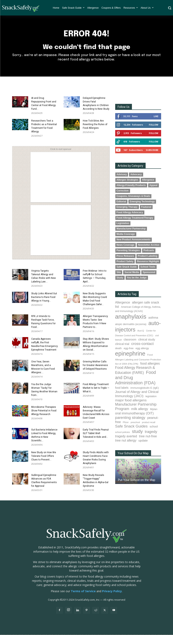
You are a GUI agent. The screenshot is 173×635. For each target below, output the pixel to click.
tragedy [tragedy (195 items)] (151, 432)
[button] (169, 7)
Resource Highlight (148, 261)
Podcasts (148, 250)
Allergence (148, 180)
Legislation (123, 223)
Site (119, 272)
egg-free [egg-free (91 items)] (129, 348)
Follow (153, 124)
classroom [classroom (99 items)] (130, 339)
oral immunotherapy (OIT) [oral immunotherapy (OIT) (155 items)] (134, 413)
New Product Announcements (134, 239)
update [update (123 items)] (143, 441)
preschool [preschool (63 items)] (135, 422)
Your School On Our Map (133, 453)
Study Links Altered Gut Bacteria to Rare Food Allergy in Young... (44, 297)
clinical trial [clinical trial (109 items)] (122, 344)
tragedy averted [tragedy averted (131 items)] (126, 436)
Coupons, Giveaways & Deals (133, 196)
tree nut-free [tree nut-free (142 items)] (148, 436)
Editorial (121, 201)
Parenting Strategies (128, 250)
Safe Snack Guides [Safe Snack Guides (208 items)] (131, 426)
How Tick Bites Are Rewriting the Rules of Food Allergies (95, 125)
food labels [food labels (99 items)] (121, 388)
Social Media (131, 272)
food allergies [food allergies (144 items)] (150, 363)
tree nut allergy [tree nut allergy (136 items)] (126, 441)
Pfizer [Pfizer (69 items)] (126, 422)
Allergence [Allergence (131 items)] (122, 302)
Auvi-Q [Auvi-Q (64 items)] (140, 331)
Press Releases (125, 256)
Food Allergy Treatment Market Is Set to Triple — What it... (96, 388)
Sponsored (149, 272)
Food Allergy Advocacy (130, 212)
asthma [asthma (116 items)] (153, 317)
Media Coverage (126, 234)
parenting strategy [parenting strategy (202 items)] (130, 418)
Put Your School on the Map (136, 480)
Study (120, 277)
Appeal (153, 185)
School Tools (147, 267)
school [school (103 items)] (154, 426)
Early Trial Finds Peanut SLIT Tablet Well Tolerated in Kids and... (96, 433)
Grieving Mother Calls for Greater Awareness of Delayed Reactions (95, 365)
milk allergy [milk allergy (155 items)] (139, 409)
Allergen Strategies (127, 180)
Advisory (122, 174)
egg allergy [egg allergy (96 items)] (142, 348)
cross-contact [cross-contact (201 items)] (142, 344)
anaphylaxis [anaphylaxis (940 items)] (130, 316)
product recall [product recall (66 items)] (148, 422)
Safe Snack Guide (127, 267)
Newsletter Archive (149, 245)
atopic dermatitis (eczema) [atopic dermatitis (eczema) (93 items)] (130, 324)
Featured (146, 207)
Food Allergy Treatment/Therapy (135, 218)
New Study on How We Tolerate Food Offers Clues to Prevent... (43, 456)
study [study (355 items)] (137, 431)
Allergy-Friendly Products (131, 185)
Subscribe (152, 150)
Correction (123, 190)
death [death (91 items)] (118, 348)
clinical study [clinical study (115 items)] (146, 339)
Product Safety (125, 261)
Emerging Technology (142, 201)
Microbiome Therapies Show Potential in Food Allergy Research (43, 411)
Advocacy (136, 174)
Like (156, 116)
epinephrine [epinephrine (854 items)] (130, 354)
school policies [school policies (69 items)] (122, 432)
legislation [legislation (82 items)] (150, 396)
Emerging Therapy (127, 207)
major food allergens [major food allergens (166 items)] (131, 401)
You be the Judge (137, 277)
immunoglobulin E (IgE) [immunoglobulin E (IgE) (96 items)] (145, 388)
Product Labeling (147, 256)
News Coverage (126, 245)
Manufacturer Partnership (131, 229)
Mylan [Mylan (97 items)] (153, 409)
